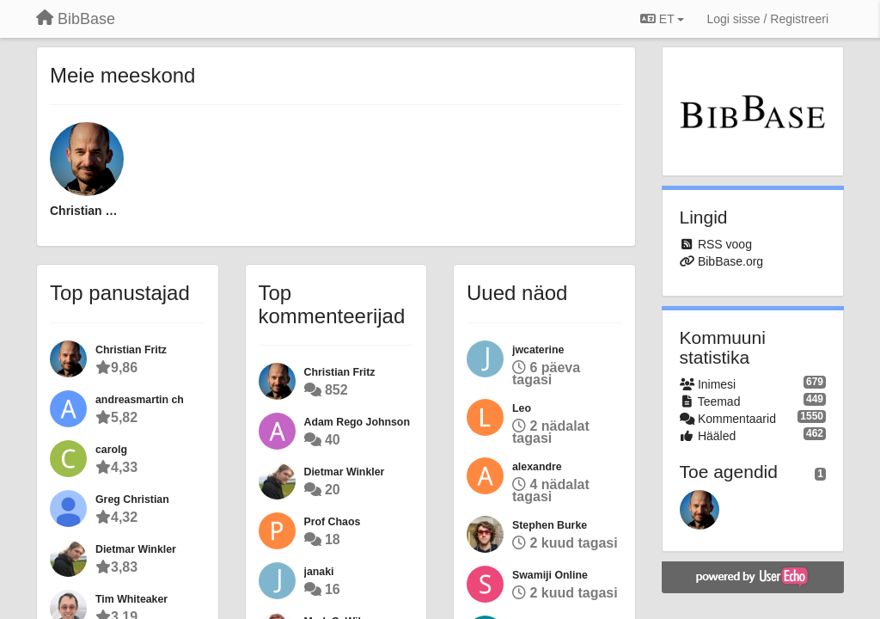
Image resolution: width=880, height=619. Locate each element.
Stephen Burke (549, 525)
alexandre (537, 467)
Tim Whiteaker (131, 599)
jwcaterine (538, 350)
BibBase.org (730, 261)
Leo (521, 408)
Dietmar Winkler (135, 549)
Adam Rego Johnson (357, 422)
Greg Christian (132, 499)
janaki (319, 572)
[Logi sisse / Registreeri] (767, 19)
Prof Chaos (332, 522)
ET (662, 19)
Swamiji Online (550, 575)
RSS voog (725, 244)
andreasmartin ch (139, 400)
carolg (111, 450)
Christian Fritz (87, 211)
